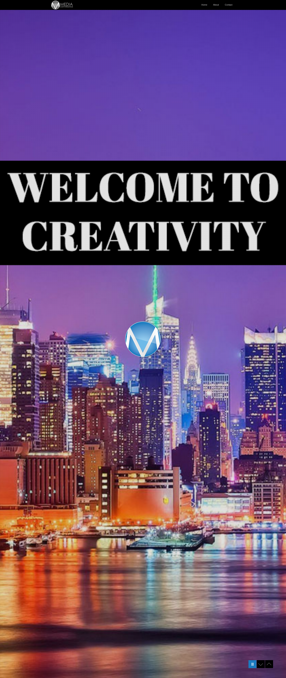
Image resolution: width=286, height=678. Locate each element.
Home (204, 5)
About (216, 5)
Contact (228, 5)
